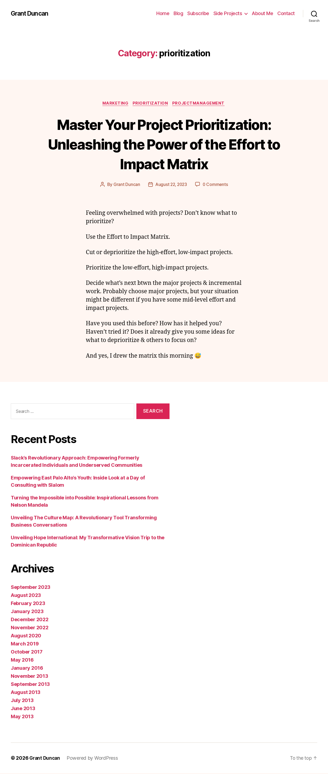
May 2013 (22, 717)
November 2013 (29, 677)
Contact (286, 13)
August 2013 (25, 693)
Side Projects (227, 13)
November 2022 (30, 628)
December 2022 (30, 620)
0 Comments (216, 185)
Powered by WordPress (94, 759)
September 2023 (30, 588)
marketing (114, 103)
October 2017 (27, 652)
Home (162, 13)
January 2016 (27, 669)
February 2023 (28, 604)
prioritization (150, 103)
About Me (262, 13)
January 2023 (27, 612)
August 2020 (26, 636)
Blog (178, 13)
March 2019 (25, 644)
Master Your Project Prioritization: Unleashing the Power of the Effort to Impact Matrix (164, 144)
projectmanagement (200, 103)
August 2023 (26, 596)
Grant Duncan (31, 13)
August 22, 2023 (171, 185)
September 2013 (30, 685)
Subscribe (198, 13)
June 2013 (23, 709)
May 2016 (22, 661)
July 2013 (22, 701)
